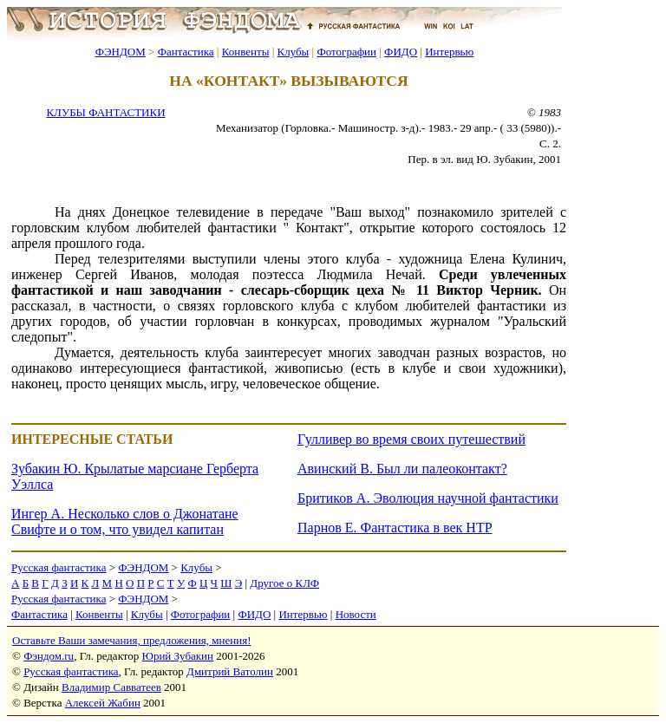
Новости (356, 614)
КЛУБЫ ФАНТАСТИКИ (105, 112)
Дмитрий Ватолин (229, 671)
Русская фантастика (58, 567)
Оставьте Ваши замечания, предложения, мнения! (131, 640)
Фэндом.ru (48, 655)
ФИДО (400, 51)
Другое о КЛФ (284, 582)
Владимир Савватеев (111, 687)
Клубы (293, 51)
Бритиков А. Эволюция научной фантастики (427, 498)
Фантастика (186, 51)
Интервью (449, 51)
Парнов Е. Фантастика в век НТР (395, 527)
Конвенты (246, 51)
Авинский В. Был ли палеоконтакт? (402, 468)
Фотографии (346, 51)
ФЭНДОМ (120, 51)
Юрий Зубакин (177, 655)
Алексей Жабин (102, 702)
